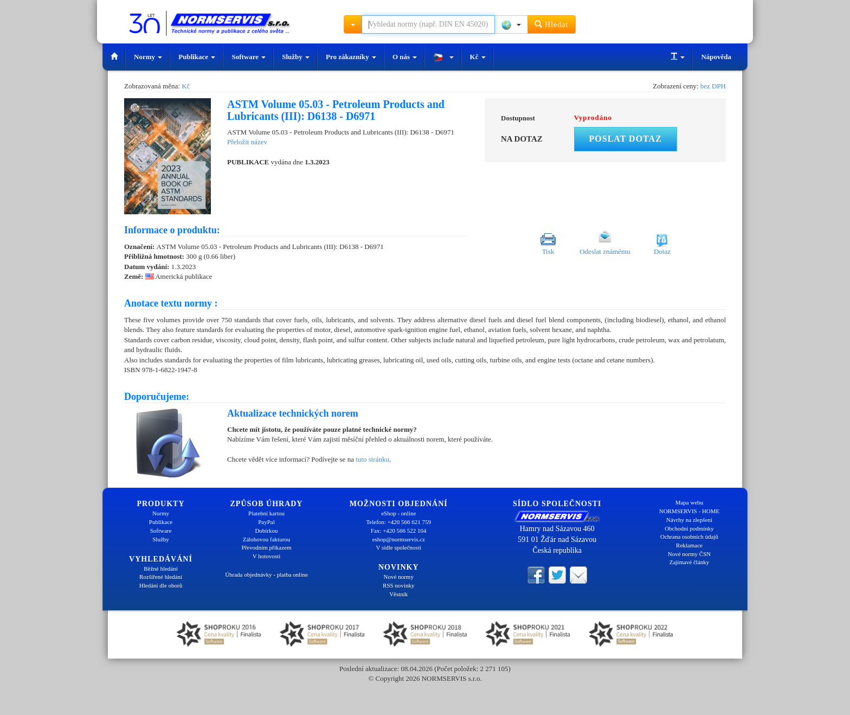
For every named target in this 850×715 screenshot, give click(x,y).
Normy (148, 57)
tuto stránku (372, 459)
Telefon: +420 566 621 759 (398, 522)
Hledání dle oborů (160, 585)
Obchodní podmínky (689, 528)
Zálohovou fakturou (267, 539)
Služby (296, 57)
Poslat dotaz (625, 138)
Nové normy (399, 576)
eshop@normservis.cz (398, 539)
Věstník (398, 594)
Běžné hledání (161, 568)
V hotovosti (266, 556)
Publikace (196, 57)
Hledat (552, 24)
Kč (478, 57)
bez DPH (713, 86)
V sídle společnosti (398, 547)
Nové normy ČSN (689, 554)
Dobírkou (266, 530)
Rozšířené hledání (160, 576)
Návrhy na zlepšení (689, 519)
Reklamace (689, 545)
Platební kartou (266, 513)
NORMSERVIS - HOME (689, 511)
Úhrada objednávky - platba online (266, 574)
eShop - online (398, 513)
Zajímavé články (689, 562)
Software (248, 57)
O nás (404, 57)
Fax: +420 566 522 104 (399, 530)
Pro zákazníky (351, 57)
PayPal (266, 522)
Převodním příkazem (267, 547)
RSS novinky (398, 585)
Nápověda (716, 57)
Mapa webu (689, 502)
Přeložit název (247, 142)
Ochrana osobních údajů (689, 536)
